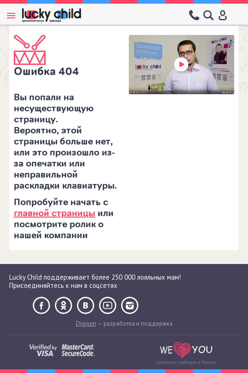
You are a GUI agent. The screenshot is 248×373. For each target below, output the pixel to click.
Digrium (86, 323)
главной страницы (54, 213)
